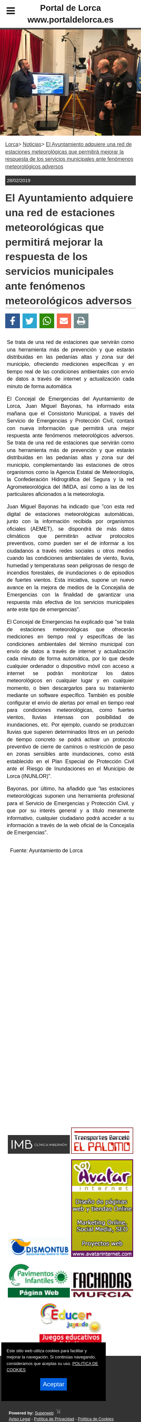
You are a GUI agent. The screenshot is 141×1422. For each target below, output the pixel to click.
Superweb (44, 1413)
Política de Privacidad (54, 1418)
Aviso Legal (19, 1418)
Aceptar (53, 1384)
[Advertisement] (60, 1073)
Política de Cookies (96, 1418)
